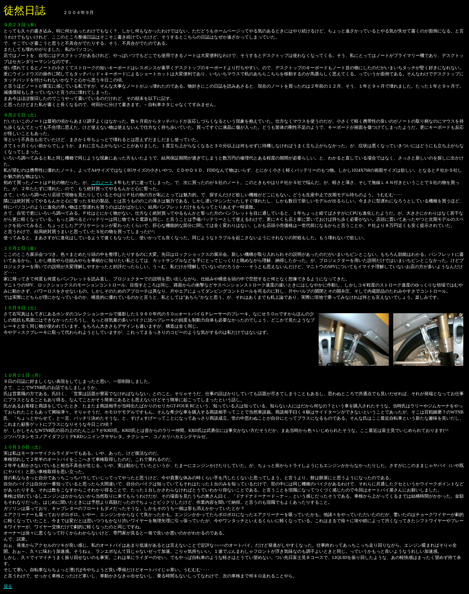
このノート (102, 182)
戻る (8, 586)
